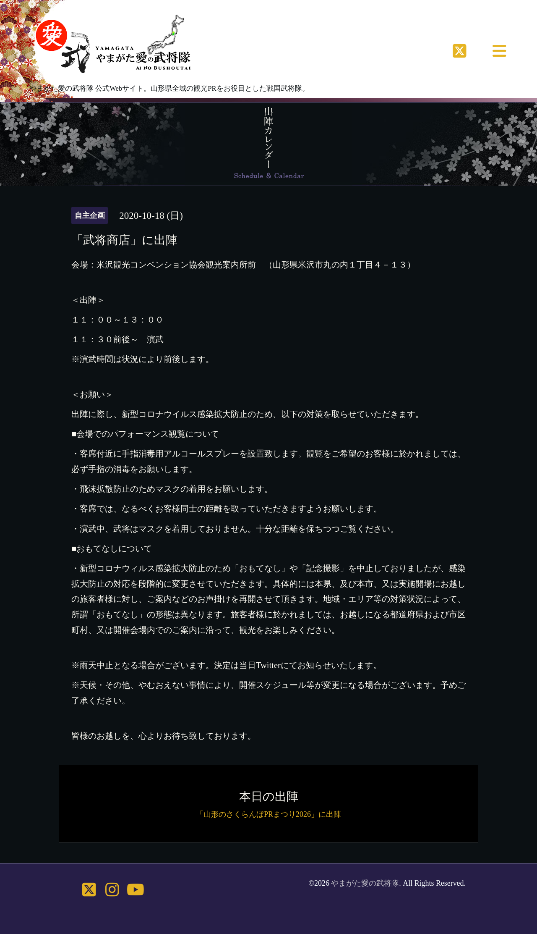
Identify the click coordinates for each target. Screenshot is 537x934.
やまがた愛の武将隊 (365, 883)
